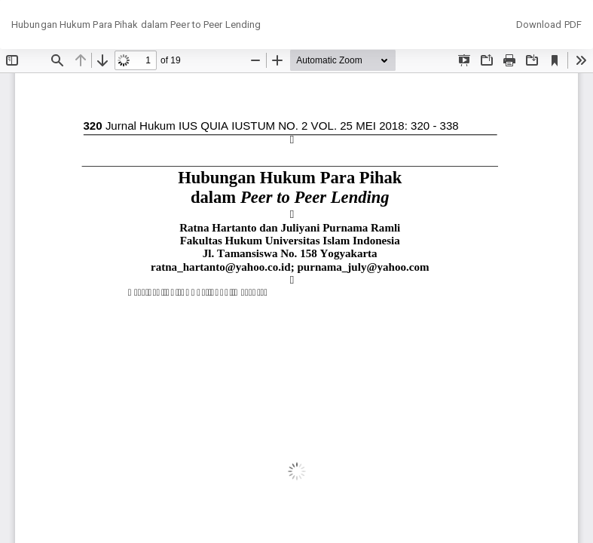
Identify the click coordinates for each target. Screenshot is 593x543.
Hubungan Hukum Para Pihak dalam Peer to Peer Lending (136, 24)
